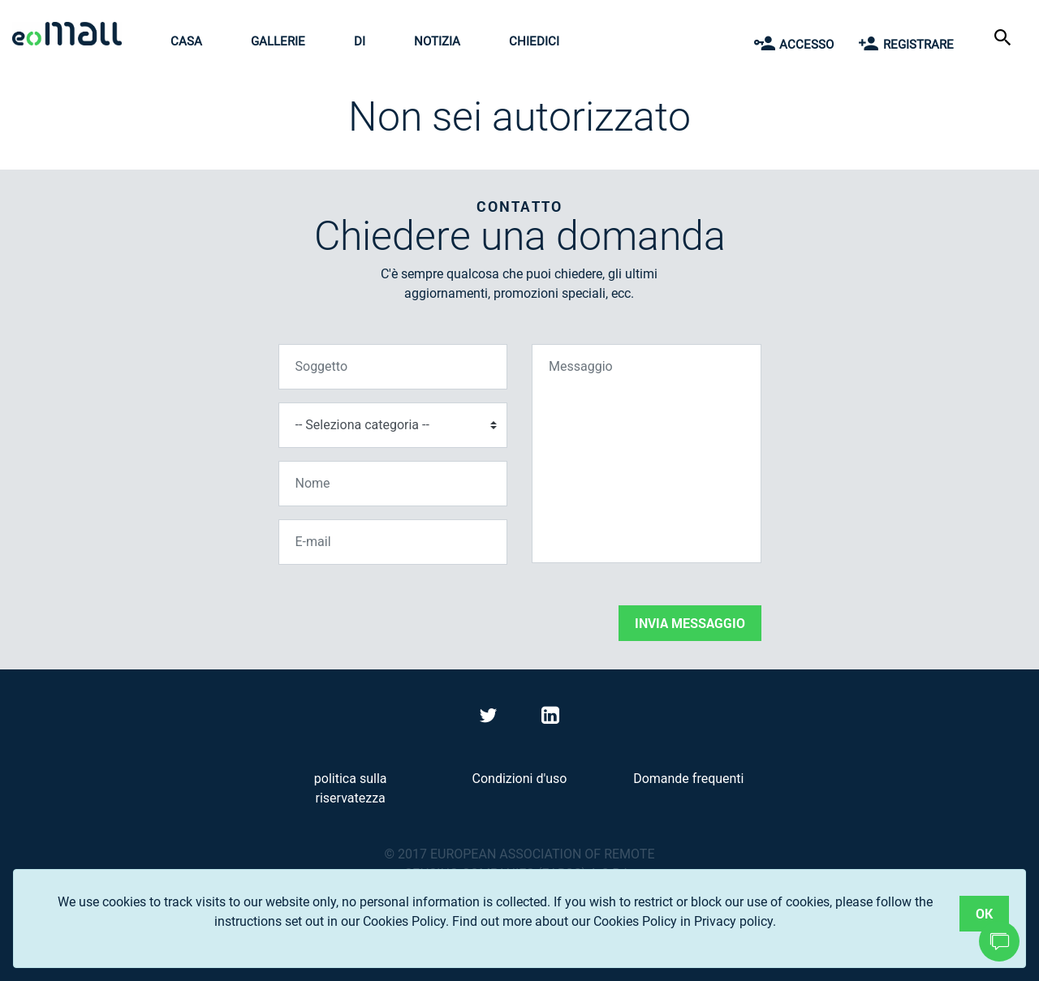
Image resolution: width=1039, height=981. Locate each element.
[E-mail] (393, 542)
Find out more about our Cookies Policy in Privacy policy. (614, 921)
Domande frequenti (688, 778)
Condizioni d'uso (519, 778)
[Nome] (393, 483)
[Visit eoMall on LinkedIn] (550, 718)
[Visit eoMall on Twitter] (490, 718)
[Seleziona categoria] (393, 425)
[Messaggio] (646, 453)
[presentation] (401, 609)
